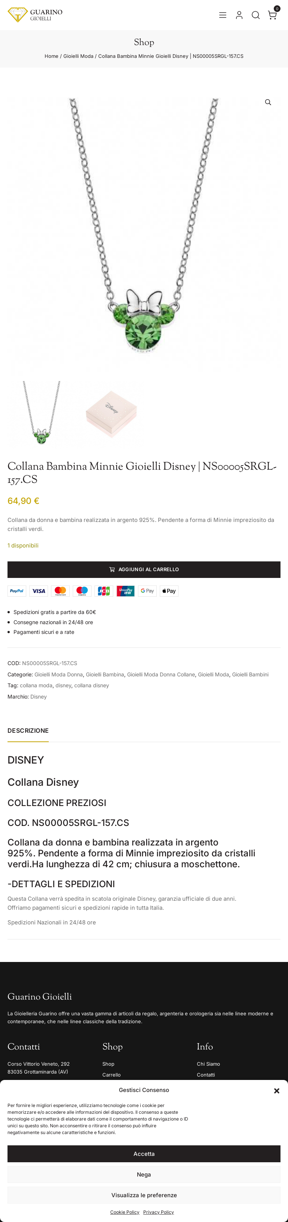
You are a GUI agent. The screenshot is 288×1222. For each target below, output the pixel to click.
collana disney (91, 685)
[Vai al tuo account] (239, 15)
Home (51, 56)
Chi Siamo (208, 1064)
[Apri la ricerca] (256, 15)
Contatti (206, 1075)
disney (63, 685)
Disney (38, 696)
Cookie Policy (125, 1212)
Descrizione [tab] (28, 730)
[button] (276, 1090)
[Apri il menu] (222, 15)
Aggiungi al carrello (148, 569)
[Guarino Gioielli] (35, 15)
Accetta (144, 1153)
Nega (144, 1174)
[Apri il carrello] (272, 15)
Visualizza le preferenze (144, 1195)
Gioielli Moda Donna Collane (161, 674)
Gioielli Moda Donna (58, 674)
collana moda (36, 685)
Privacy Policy (158, 1212)
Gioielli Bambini (250, 674)
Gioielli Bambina (105, 674)
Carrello (111, 1075)
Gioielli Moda (78, 56)
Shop (108, 1064)
